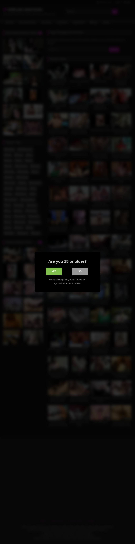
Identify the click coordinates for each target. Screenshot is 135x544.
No (80, 271)
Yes (54, 271)
